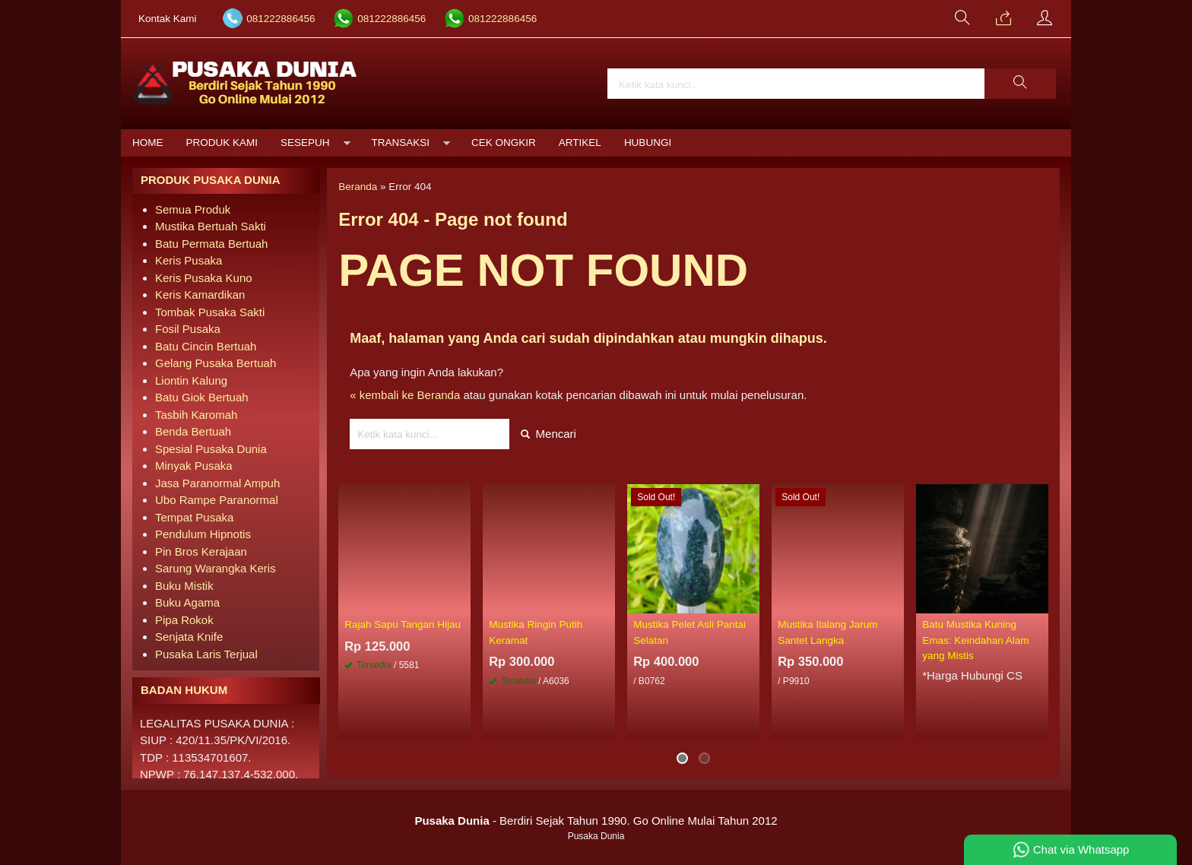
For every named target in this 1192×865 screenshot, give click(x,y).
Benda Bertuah (193, 431)
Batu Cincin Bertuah (205, 346)
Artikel (580, 142)
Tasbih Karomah (196, 414)
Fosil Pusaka (187, 328)
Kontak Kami (167, 18)
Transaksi (401, 142)
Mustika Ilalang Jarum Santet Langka (827, 632)
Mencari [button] (548, 433)
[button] (1020, 83)
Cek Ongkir (503, 142)
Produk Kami (222, 142)
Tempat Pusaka (194, 517)
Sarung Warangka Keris (215, 568)
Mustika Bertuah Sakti (210, 226)
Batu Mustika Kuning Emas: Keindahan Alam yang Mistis (975, 640)
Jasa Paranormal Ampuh (217, 483)
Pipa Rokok (184, 619)
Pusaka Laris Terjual (206, 654)
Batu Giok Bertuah (202, 397)
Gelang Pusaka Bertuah (215, 362)
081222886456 (280, 18)
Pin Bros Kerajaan (201, 551)
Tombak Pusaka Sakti (210, 312)
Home (147, 142)
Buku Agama (187, 602)
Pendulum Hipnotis (203, 534)
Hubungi (647, 142)
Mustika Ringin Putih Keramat (535, 632)
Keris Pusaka (188, 260)
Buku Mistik (184, 585)
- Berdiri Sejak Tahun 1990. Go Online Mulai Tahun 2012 (595, 820)
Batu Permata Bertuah (211, 243)
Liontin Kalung (191, 380)
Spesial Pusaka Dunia (211, 448)
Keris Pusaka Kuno (203, 277)
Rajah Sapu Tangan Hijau (402, 624)
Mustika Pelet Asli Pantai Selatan (689, 632)
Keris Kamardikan (200, 294)
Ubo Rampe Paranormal (216, 499)
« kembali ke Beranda (405, 394)
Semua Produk (192, 209)
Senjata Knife (189, 636)
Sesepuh (305, 142)
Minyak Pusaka (194, 465)
